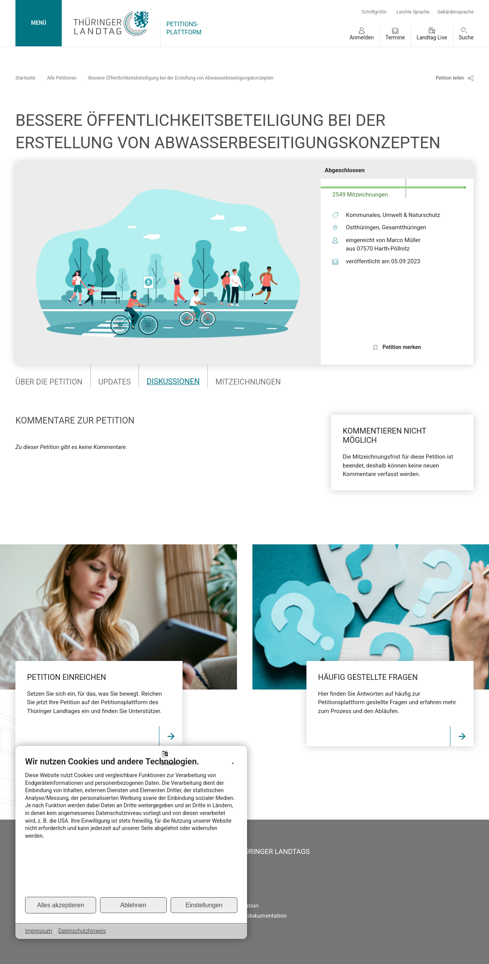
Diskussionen (174, 381)
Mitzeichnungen (250, 381)
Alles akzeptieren (60, 905)
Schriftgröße (373, 12)
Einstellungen (203, 905)
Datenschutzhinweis (82, 931)
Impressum (38, 931)
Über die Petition (49, 381)
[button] (361, 35)
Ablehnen (133, 905)
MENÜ (38, 23)
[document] (131, 826)
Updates (115, 381)
